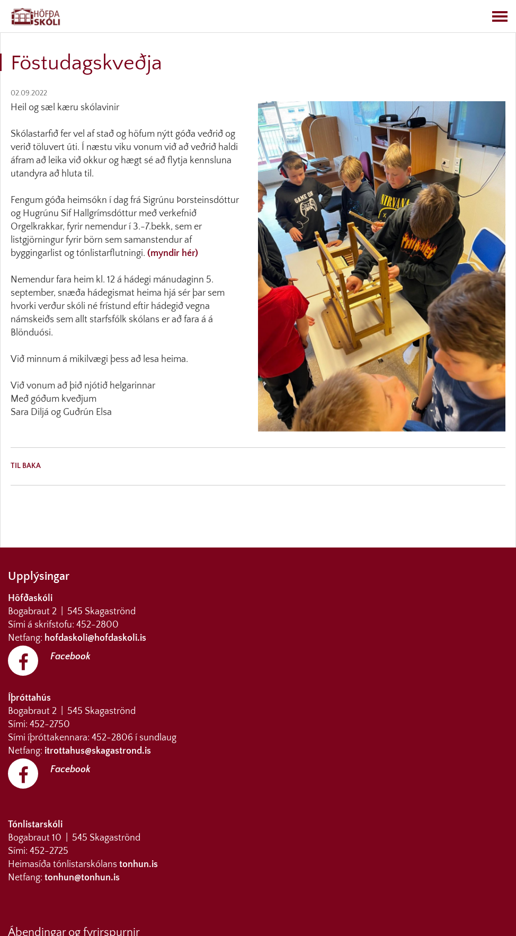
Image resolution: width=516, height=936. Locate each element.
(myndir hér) (171, 253)
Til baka (26, 466)
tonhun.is (138, 864)
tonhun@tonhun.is (82, 877)
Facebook (70, 656)
